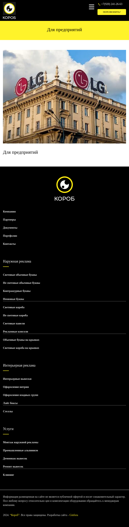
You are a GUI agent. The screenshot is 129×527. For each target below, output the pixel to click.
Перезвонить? (112, 12)
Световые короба (13, 307)
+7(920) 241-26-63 (111, 4)
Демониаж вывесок (15, 458)
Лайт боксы (10, 403)
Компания (9, 211)
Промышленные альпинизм (20, 450)
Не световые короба (15, 315)
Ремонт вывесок (13, 466)
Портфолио (10, 235)
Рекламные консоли (15, 331)
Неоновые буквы (13, 299)
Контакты (9, 243)
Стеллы (8, 411)
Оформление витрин (16, 386)
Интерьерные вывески (17, 378)
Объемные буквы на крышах (21, 339)
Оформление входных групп (20, 395)
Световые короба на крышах (21, 347)
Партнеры (9, 219)
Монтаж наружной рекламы (20, 442)
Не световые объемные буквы (21, 282)
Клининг (8, 474)
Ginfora (74, 515)
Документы (10, 227)
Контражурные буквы (17, 291)
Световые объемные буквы (20, 274)
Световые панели (14, 323)
